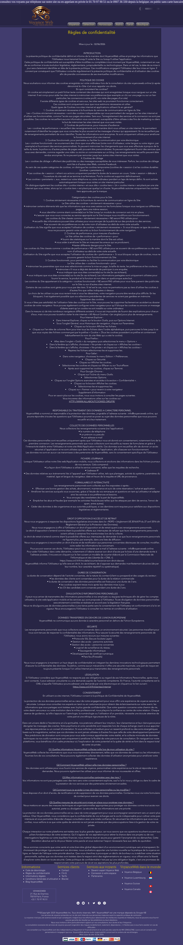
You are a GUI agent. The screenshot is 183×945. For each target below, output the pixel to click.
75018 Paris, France (39, 896)
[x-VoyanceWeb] (94, 903)
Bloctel (65, 879)
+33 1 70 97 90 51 (39, 899)
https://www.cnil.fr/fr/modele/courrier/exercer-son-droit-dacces (92, 560)
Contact (65, 870)
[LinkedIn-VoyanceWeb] (78, 903)
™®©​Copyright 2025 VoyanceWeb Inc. (54, 913)
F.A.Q (64, 873)
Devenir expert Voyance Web (105, 870)
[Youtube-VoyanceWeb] (83, 903)
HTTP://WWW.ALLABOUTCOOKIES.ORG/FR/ (92, 401)
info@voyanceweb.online (141, 548)
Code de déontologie (35, 870)
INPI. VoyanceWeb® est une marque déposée (112, 913)
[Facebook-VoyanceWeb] (99, 903)
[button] (89, 24)
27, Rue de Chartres (39, 894)
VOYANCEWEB (39, 891)
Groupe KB (141, 913)
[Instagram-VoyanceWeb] (104, 903)
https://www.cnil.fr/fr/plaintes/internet (92, 686)
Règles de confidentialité (38, 873)
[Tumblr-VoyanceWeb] (88, 903)
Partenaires (97, 876)
